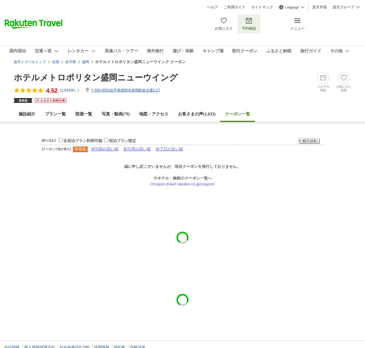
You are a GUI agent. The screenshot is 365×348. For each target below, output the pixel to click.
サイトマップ (262, 7)
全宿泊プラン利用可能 (82, 140)
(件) (70, 90)
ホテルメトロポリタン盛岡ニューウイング (96, 77)
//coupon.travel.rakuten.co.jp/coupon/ (182, 184)
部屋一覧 (83, 114)
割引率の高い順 (137, 149)
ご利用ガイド (234, 7)
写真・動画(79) (116, 114)
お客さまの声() (196, 114)
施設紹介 (27, 114)
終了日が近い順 (169, 149)
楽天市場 (319, 7)
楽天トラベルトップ (30, 62)
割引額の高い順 (104, 149)
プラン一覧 (55, 114)
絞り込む (309, 141)
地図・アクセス (153, 114)
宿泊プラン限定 (122, 140)
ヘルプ (212, 7)
